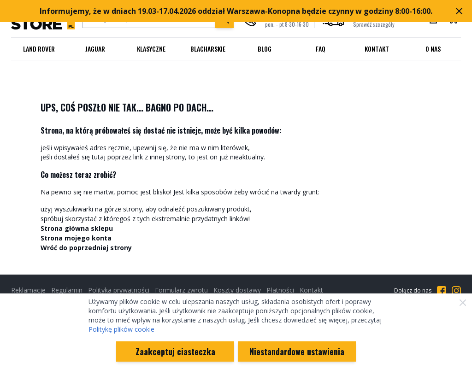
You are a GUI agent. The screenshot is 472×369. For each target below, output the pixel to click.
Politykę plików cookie (121, 329)
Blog (264, 48)
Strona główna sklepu (77, 228)
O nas (433, 48)
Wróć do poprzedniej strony (86, 247)
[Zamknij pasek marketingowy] (459, 11)
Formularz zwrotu (181, 290)
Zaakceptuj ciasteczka (175, 351)
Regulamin (67, 290)
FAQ (320, 48)
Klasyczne (151, 48)
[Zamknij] (462, 302)
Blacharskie (207, 48)
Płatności (280, 290)
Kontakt (377, 48)
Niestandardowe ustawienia (296, 351)
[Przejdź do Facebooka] (441, 290)
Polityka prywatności (118, 290)
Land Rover (39, 48)
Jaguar (95, 48)
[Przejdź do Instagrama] (456, 290)
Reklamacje (28, 290)
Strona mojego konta (76, 238)
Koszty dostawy (237, 290)
